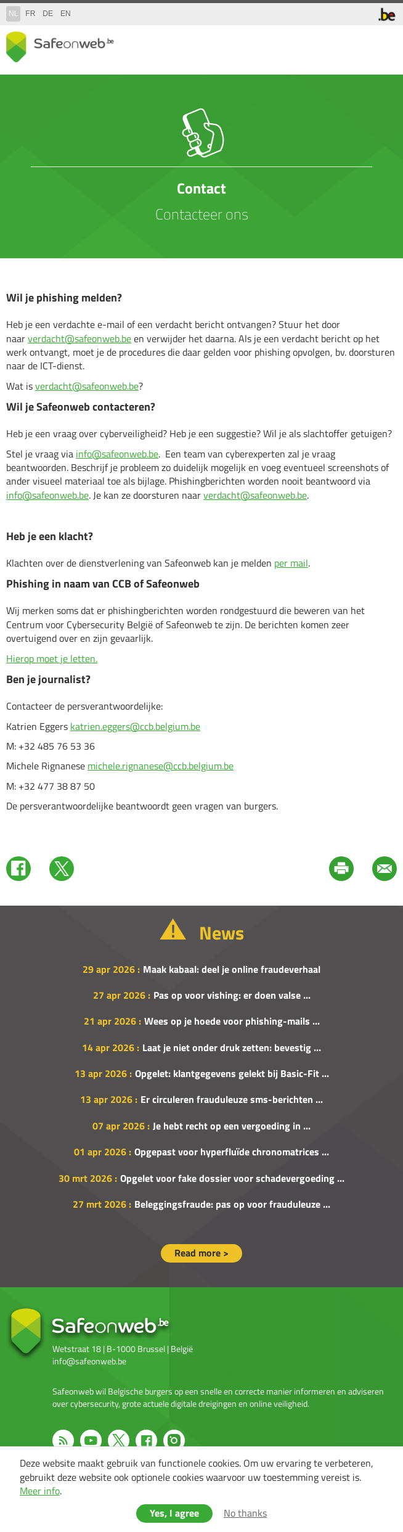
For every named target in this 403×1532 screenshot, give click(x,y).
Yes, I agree (174, 1512)
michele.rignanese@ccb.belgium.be (161, 765)
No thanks (245, 1512)
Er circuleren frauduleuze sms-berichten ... (231, 1099)
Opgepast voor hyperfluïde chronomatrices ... (231, 1151)
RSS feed (63, 1440)
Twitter (61, 868)
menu (384, 44)
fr (30, 13)
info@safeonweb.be (117, 453)
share (335, 44)
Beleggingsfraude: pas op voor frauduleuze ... (232, 1204)
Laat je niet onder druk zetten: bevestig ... (231, 1047)
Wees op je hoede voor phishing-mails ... (232, 1021)
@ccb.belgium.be (165, 726)
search (360, 44)
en (65, 13)
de (48, 13)
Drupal (60, 46)
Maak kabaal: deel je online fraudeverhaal (231, 969)
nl (13, 13)
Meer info (40, 1490)
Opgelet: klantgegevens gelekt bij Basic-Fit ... (232, 1073)
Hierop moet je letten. (51, 658)
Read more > (201, 1252)
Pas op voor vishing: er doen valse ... (232, 995)
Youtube (91, 1440)
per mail (291, 562)
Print (341, 868)
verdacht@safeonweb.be (79, 338)
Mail (384, 868)
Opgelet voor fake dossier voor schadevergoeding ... (232, 1178)
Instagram (174, 1440)
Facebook (18, 868)
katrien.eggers (100, 726)
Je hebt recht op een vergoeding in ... (232, 1126)
